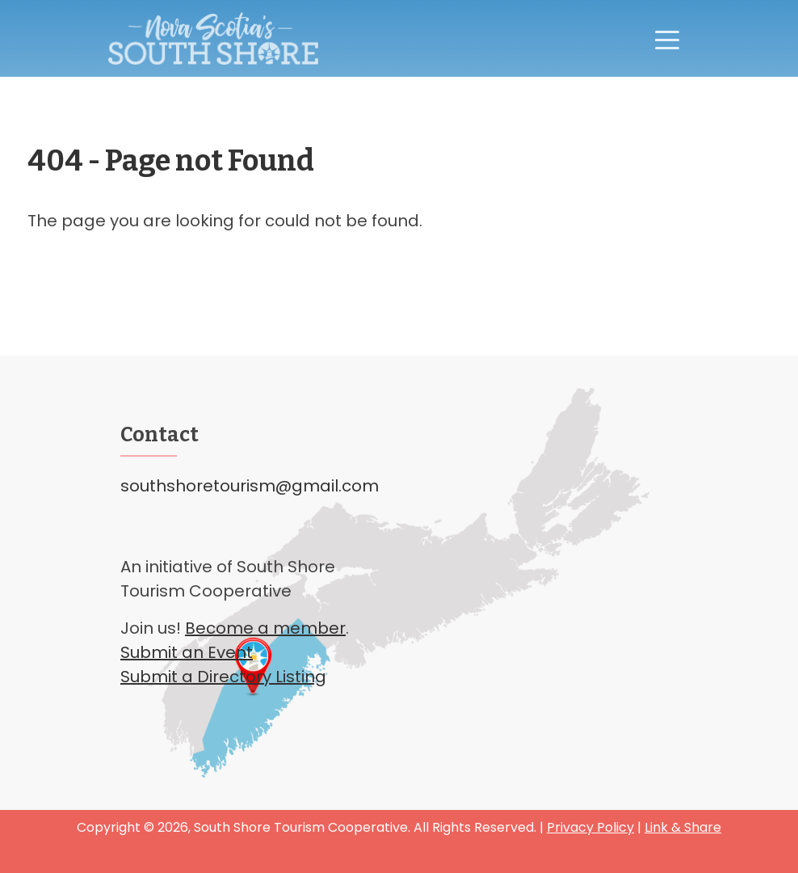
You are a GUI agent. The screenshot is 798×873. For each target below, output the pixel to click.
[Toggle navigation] (667, 39)
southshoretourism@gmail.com (249, 485)
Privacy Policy (590, 827)
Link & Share (683, 827)
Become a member (265, 628)
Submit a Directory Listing (223, 676)
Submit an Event (186, 652)
